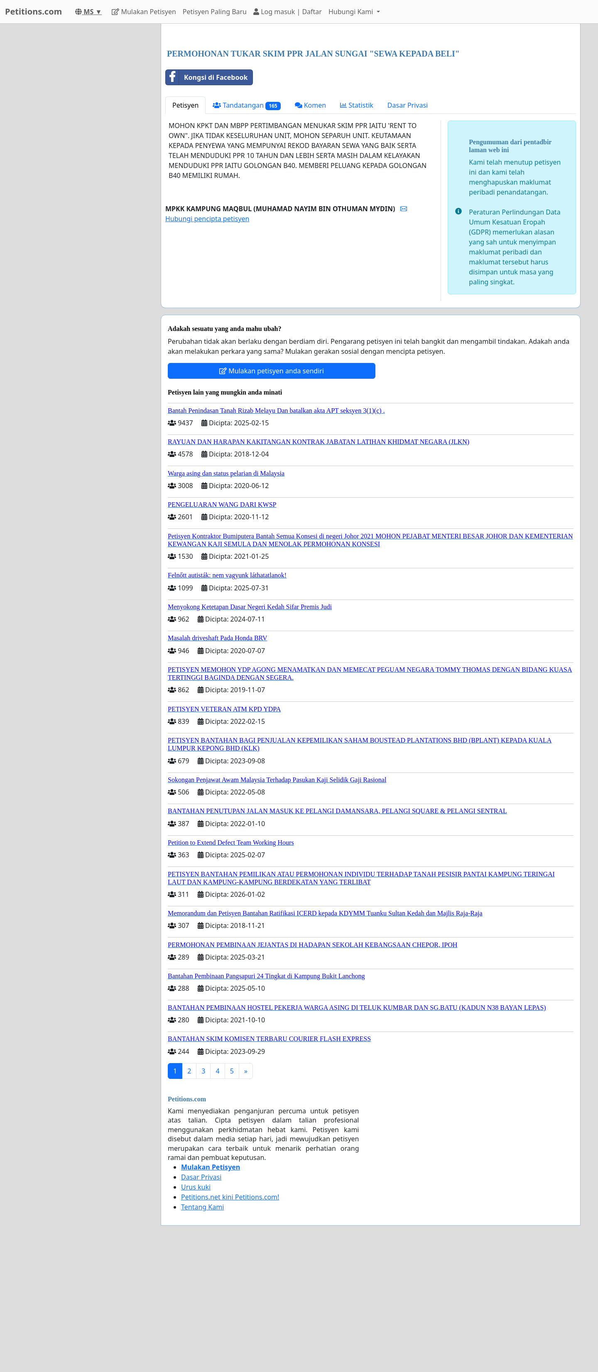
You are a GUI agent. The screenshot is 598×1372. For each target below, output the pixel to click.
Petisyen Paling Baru (215, 11)
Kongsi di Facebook (207, 193)
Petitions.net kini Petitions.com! (230, 1313)
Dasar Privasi (407, 221)
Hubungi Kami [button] (351, 11)
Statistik (356, 221)
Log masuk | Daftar (287, 11)
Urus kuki (196, 1303)
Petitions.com (33, 11)
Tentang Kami (202, 1323)
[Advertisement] (370, 95)
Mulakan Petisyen (144, 11)
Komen (310, 221)
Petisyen (185, 221)
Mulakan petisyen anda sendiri (271, 487)
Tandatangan (246, 222)
